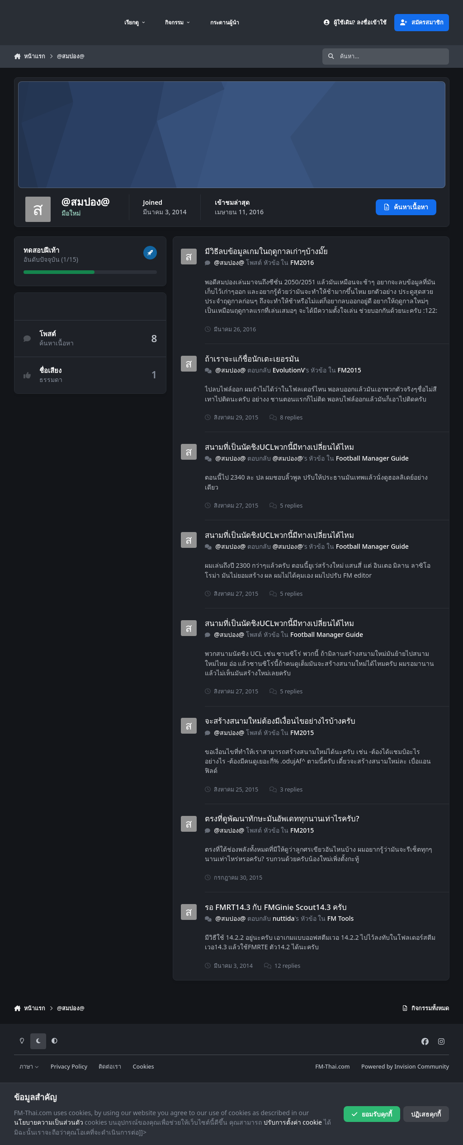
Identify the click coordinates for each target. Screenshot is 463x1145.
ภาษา (29, 1066)
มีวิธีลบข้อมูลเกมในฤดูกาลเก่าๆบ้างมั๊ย (266, 251)
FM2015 (349, 370)
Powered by (405, 1066)
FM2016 (302, 262)
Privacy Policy (69, 1066)
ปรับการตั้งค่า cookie (293, 1122)
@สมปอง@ (229, 262)
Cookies (143, 1066)
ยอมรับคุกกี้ (371, 1114)
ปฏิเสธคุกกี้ (426, 1114)
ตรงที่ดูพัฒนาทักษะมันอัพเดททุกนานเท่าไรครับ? (282, 818)
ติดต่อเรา (110, 1066)
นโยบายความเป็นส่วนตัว (48, 1122)
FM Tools (340, 918)
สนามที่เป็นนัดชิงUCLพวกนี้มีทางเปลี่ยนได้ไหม (279, 447)
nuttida (283, 918)
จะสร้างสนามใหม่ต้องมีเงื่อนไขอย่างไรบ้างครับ (280, 721)
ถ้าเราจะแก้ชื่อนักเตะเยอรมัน (252, 358)
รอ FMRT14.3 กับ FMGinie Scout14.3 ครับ (276, 907)
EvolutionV (288, 370)
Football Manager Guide (371, 458)
